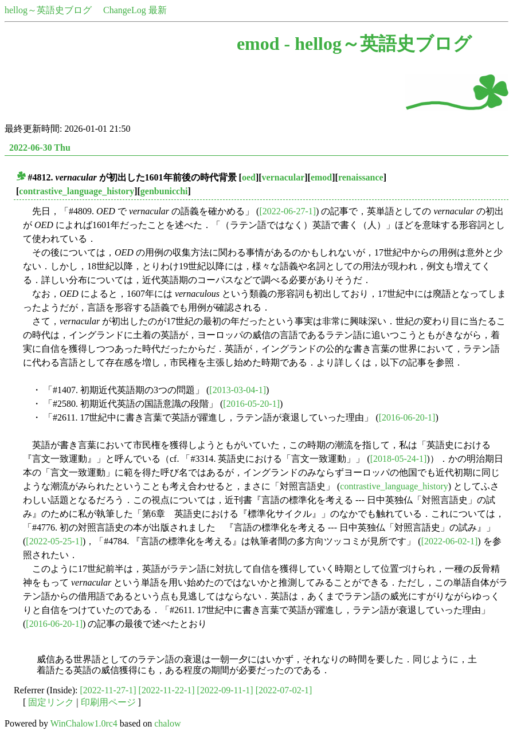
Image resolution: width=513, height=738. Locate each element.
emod (321, 177)
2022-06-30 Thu (40, 147)
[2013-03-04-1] (237, 390)
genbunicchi (164, 191)
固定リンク (51, 702)
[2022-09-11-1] (225, 690)
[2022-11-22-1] (167, 690)
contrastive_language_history (76, 191)
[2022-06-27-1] (287, 211)
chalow (167, 723)
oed (249, 177)
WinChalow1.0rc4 (84, 723)
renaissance (360, 177)
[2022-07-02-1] (284, 690)
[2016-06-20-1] (407, 417)
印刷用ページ (108, 702)
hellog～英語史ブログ (48, 10)
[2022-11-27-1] (108, 690)
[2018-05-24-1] (398, 459)
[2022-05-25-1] (54, 541)
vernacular (283, 177)
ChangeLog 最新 (135, 10)
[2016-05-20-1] (251, 404)
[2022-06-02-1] (449, 541)
